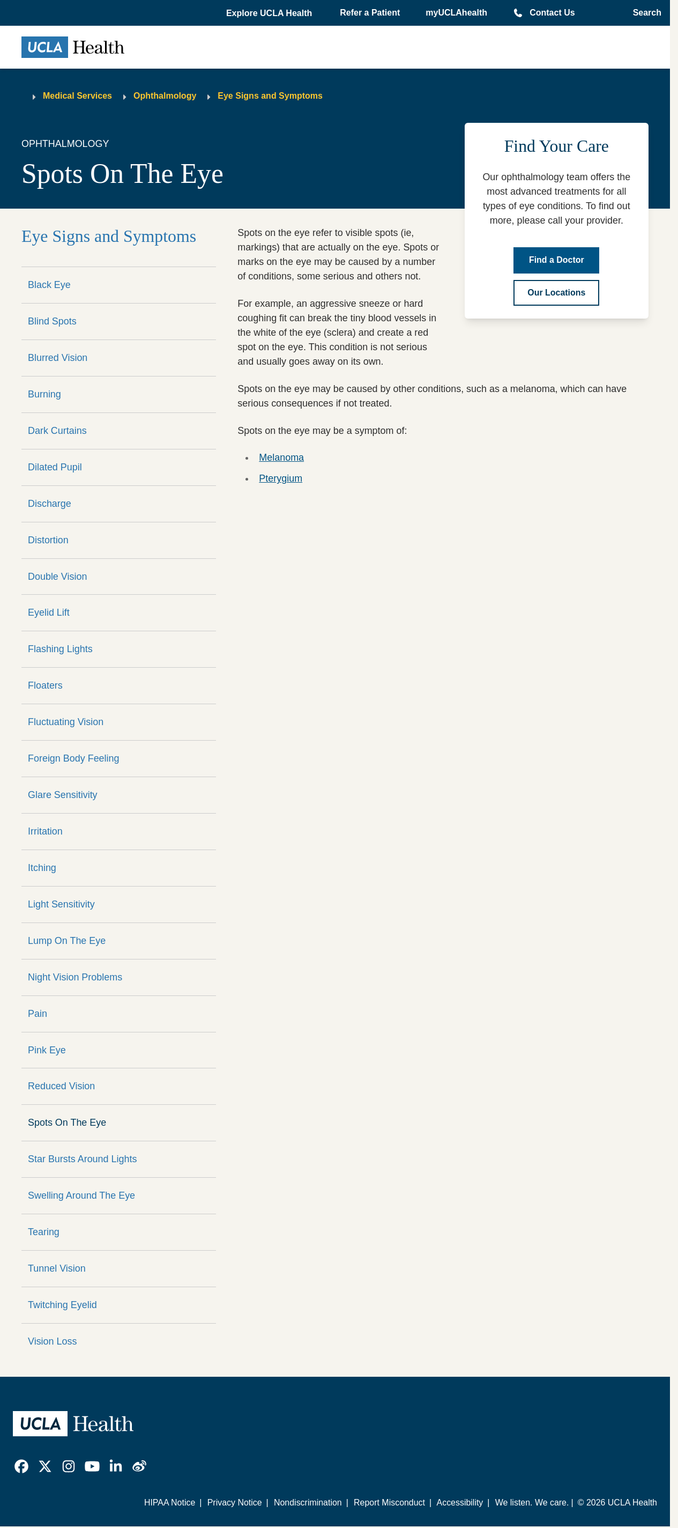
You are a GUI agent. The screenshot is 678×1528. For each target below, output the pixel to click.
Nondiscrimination (308, 1502)
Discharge (49, 503)
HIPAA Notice (169, 1502)
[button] (270, 13)
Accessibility (460, 1502)
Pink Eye (47, 1050)
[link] (21, 1466)
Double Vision (57, 576)
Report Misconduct (389, 1502)
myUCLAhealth (456, 12)
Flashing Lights (60, 649)
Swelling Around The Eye (81, 1195)
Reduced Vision (61, 1086)
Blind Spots (52, 321)
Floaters (45, 685)
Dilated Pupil (55, 467)
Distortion (48, 540)
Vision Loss (52, 1341)
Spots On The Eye (67, 1122)
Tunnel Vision (57, 1268)
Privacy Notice (234, 1502)
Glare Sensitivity (63, 794)
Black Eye (49, 284)
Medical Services (77, 95)
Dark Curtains (57, 430)
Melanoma (281, 457)
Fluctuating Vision (65, 722)
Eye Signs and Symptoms (270, 95)
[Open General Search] (644, 12)
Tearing (43, 1232)
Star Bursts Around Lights (82, 1159)
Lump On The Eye (67, 940)
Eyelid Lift (49, 612)
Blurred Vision (57, 357)
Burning (44, 394)
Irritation (45, 831)
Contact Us (552, 12)
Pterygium (280, 478)
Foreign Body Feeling (74, 758)
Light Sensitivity (61, 904)
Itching (42, 867)
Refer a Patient (370, 12)
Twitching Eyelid (62, 1305)
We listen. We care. (532, 1502)
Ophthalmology (164, 95)
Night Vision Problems (75, 977)
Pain (37, 1013)
